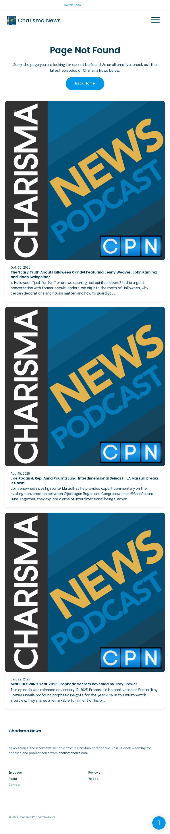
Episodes (15, 772)
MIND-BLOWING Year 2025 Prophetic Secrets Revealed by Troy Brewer (74, 684)
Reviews (94, 772)
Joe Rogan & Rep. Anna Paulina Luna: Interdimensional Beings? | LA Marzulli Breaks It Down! (85, 480)
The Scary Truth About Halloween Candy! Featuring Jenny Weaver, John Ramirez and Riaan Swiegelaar (84, 274)
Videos (93, 779)
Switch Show (72, 5)
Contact (15, 785)
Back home (85, 83)
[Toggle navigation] (155, 21)
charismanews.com (73, 753)
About (13, 779)
